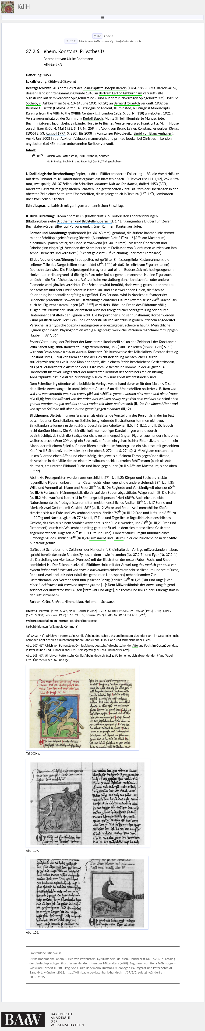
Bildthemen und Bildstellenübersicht (84, 221)
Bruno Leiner (126, 128)
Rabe (97, 466)
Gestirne (58, 507)
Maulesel (149, 446)
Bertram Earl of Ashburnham (120, 93)
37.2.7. (138, 554)
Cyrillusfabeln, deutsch (94, 156)
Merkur (35, 507)
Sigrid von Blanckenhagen (153, 133)
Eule (101, 518)
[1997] (56, 133)
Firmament (97, 538)
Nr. (130, 554)
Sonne (160, 502)
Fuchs (81, 466)
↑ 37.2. (71, 41)
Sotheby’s (33, 103)
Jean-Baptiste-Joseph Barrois (105, 88)
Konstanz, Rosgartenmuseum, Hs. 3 (91, 347)
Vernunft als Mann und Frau (66, 487)
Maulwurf (49, 497)
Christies (149, 138)
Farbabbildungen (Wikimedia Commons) (52, 627)
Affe (138, 238)
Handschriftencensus (83, 621)
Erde (125, 507)
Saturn (119, 538)
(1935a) (87, 611)
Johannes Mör (104, 184)
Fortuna (50, 492)
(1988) (55, 615)
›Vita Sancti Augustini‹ (46, 347)
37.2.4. (171, 554)
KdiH (24, 7)
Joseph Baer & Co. (39, 128)
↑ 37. (97, 36)
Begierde (118, 487)
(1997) (95, 615)
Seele (147, 477)
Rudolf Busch (93, 118)
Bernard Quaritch (127, 103)
